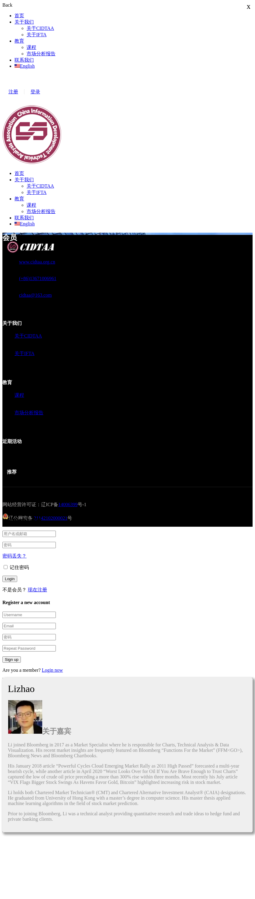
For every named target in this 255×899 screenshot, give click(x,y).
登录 (35, 91)
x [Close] (249, 6)
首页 (19, 15)
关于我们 (24, 21)
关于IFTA (36, 34)
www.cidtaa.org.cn (37, 261)
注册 (13, 91)
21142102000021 (50, 518)
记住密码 (16, 567)
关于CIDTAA (40, 28)
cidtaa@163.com (35, 295)
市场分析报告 (41, 53)
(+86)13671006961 (37, 278)
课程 (31, 47)
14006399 (68, 504)
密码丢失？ (14, 555)
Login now (52, 670)
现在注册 (37, 589)
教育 (19, 41)
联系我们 (24, 60)
